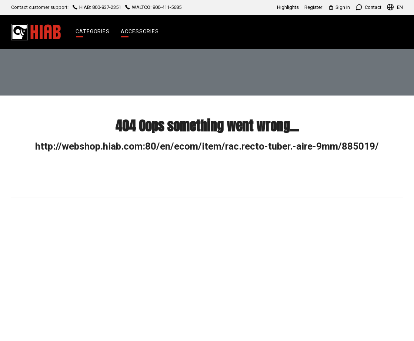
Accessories (140, 31)
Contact (368, 7)
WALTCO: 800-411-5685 (152, 7)
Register (313, 7)
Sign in (339, 7)
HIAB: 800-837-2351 (96, 7)
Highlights (288, 7)
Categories (93, 31)
